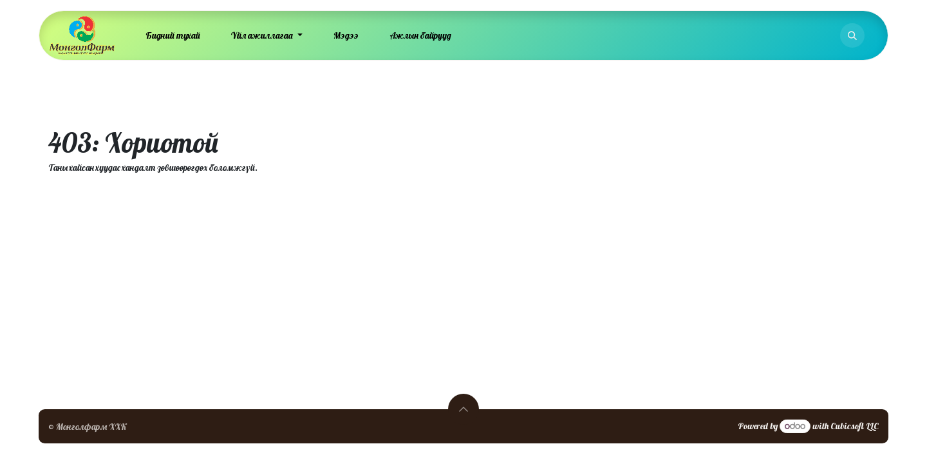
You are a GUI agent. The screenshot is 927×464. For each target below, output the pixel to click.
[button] (852, 35)
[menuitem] (173, 35)
